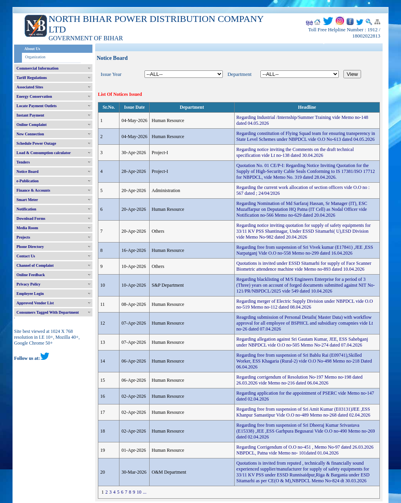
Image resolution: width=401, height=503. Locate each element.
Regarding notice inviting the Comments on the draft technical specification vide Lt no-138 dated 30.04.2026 (295, 152)
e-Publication (27, 181)
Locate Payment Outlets (36, 106)
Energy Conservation (34, 96)
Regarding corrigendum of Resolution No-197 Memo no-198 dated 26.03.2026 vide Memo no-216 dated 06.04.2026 (300, 380)
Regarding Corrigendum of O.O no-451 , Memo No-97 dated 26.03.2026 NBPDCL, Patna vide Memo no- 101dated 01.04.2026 (305, 450)
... (144, 492)
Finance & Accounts (33, 190)
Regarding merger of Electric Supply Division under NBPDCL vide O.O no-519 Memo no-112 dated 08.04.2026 (305, 304)
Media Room (27, 228)
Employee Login (30, 293)
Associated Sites (29, 87)
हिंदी (309, 23)
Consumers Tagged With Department (47, 312)
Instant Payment (30, 115)
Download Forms (30, 218)
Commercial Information (37, 68)
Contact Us (25, 256)
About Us (32, 49)
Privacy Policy (28, 284)
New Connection (30, 134)
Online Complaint (31, 124)
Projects (23, 237)
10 (139, 492)
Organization (35, 57)
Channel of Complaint (35, 265)
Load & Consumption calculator (43, 153)
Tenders (23, 162)
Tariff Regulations (31, 77)
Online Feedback (30, 275)
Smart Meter (27, 200)
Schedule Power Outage (36, 143)
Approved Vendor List (35, 303)
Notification (26, 209)
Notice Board (27, 171)
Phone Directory (30, 246)
